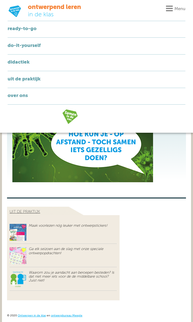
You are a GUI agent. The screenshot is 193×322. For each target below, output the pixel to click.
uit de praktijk (25, 212)
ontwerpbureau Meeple (66, 315)
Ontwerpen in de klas (32, 315)
